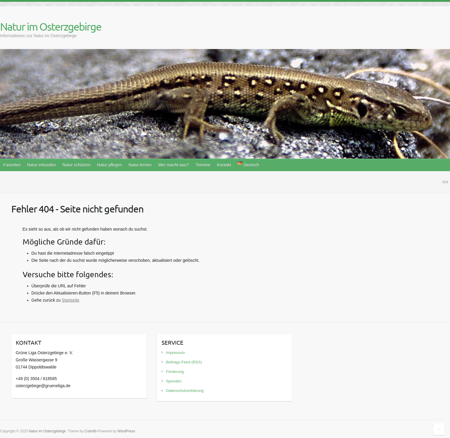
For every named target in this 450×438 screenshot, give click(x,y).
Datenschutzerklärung (185, 390)
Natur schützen (76, 165)
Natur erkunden (41, 165)
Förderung (175, 371)
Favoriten (12, 165)
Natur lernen (140, 165)
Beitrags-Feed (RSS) (184, 362)
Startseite (70, 300)
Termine (203, 165)
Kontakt (224, 165)
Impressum (175, 352)
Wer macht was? (173, 165)
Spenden (174, 381)
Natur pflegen (109, 165)
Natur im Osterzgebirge (50, 26)
